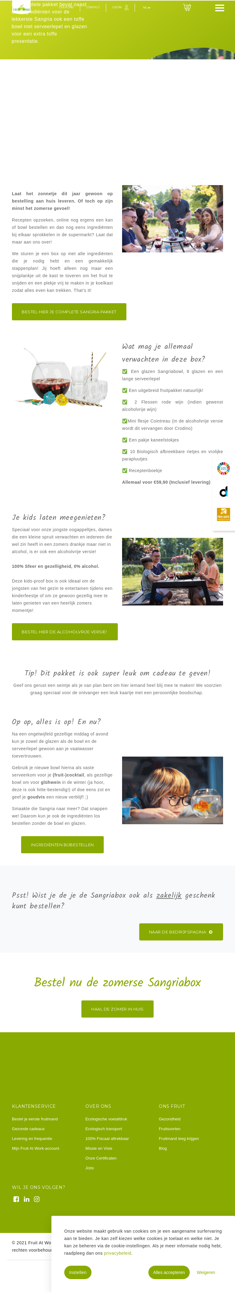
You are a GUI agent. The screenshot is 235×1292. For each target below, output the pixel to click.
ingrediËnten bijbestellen (62, 844)
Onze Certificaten (101, 1158)
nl (147, 7)
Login (117, 7)
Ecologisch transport (103, 1128)
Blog (163, 1148)
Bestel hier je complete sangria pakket (69, 311)
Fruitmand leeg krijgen (179, 1138)
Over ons (66, 7)
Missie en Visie (98, 1148)
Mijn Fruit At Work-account (35, 1148)
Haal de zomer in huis (117, 1009)
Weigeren (206, 1272)
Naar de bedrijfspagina (181, 931)
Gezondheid (170, 1119)
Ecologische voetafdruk (106, 1119)
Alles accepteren (169, 1272)
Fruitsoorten (170, 1128)
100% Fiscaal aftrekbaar (107, 1138)
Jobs (89, 1168)
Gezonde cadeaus (28, 1128)
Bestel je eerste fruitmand (35, 1119)
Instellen (78, 1272)
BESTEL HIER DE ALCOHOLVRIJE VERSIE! (65, 631)
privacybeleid (117, 1253)
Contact (93, 7)
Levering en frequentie (32, 1138)
